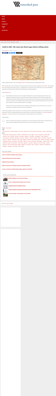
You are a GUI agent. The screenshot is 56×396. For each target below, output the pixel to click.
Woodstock (13, 21)
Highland (25, 118)
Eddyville (23, 123)
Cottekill (44, 120)
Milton (39, 118)
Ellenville (41, 123)
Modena (25, 120)
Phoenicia (5, 123)
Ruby (33, 123)
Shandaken (32, 115)
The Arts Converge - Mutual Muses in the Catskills (19, 172)
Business (28, 382)
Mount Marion (14, 122)
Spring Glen (10, 125)
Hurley (29, 113)
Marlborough (47, 113)
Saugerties (26, 115)
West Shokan (14, 120)
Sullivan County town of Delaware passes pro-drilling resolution (16, 144)
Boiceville (47, 118)
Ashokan (43, 118)
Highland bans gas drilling (8, 141)
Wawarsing (11, 117)
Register (11, 182)
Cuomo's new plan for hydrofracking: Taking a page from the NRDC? (17, 148)
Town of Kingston (44, 115)
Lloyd (36, 113)
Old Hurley (14, 118)
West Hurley (19, 118)
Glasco (51, 120)
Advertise (38, 17)
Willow (17, 21)
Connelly (31, 117)
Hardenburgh (24, 113)
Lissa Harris (5, 29)
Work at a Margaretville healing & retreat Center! (19, 161)
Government (8, 107)
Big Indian (26, 122)
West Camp (20, 122)
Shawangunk (37, 115)
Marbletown (40, 113)
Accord (29, 120)
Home (3, 17)
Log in (7, 182)
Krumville (52, 118)
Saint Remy (43, 117)
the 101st (4, 66)
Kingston (33, 113)
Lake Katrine (28, 123)
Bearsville (15, 125)
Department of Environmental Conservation (33, 110)
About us (30, 17)
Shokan (9, 120)
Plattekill (12, 115)
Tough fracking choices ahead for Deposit (11, 137)
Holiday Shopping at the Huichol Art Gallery (18, 157)
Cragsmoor (36, 123)
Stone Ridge (34, 118)
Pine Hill (9, 123)
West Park (5, 118)
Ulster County (7, 21)
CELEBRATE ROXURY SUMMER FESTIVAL (17, 165)
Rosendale (21, 115)
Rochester (17, 115)
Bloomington (39, 120)
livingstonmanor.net (22, 61)
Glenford (9, 118)
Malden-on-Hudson (7, 122)
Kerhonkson (33, 120)
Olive (9, 115)
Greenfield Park (47, 123)
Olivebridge (5, 120)
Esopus (14, 113)
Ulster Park (49, 117)
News (8, 17)
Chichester (30, 122)
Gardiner (19, 113)
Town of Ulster (6, 117)
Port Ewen (35, 117)
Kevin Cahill (44, 65)
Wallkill (19, 123)
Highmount (36, 122)
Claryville (22, 117)
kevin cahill (20, 110)
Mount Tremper (42, 122)
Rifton (39, 117)
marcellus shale (6, 110)
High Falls (29, 118)
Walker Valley (14, 123)
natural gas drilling (14, 110)
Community (22, 17)
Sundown (26, 117)
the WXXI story (7, 71)
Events (15, 17)
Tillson (48, 120)
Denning (11, 113)
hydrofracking (49, 110)
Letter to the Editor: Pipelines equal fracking (12, 134)
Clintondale (20, 120)
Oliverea (48, 122)
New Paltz (5, 115)
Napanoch (5, 125)
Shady (19, 125)
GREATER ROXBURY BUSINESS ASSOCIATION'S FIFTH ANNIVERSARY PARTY (24, 169)
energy (44, 110)
